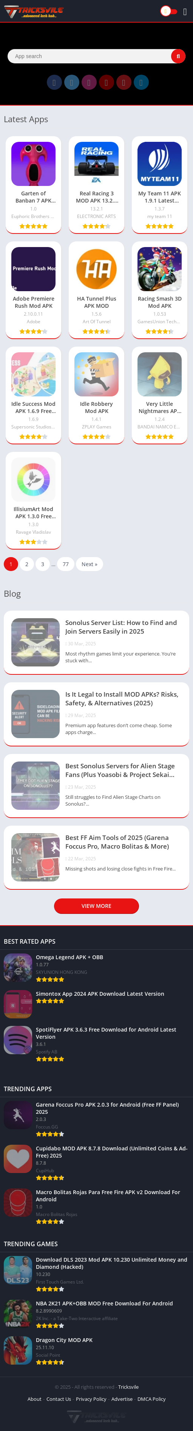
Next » (89, 564)
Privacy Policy (91, 1399)
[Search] (96, 56)
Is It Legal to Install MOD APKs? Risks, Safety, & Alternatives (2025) (122, 698)
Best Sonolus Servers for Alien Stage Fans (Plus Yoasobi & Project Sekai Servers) (120, 771)
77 (66, 564)
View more (96, 905)
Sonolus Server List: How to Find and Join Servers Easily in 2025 (121, 627)
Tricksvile (128, 1386)
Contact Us (58, 1399)
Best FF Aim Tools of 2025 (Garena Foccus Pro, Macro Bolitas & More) (117, 842)
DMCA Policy (151, 1399)
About (35, 1399)
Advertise (122, 1399)
